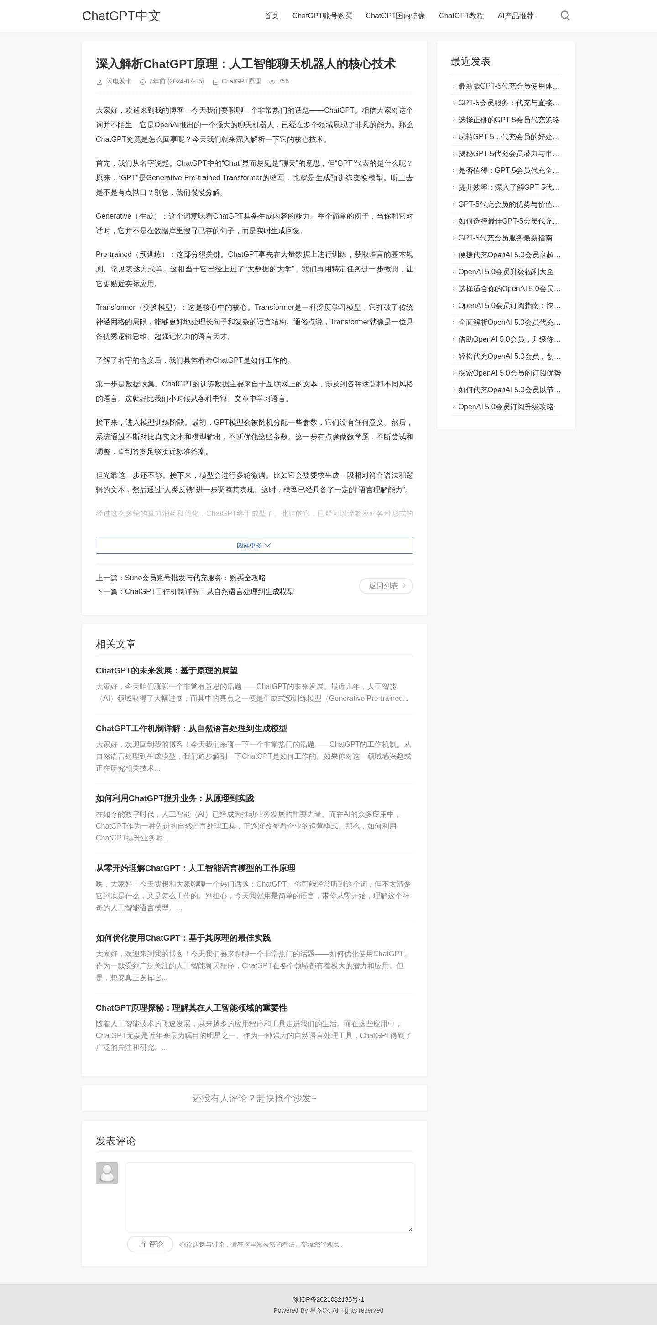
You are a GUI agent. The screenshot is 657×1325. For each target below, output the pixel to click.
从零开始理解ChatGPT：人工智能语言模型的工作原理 (195, 868)
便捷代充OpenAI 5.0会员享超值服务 (517, 255)
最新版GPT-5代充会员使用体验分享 (516, 86)
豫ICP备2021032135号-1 (328, 1299)
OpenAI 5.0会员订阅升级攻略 (506, 407)
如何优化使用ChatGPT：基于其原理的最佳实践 (183, 938)
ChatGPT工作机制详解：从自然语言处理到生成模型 (209, 591)
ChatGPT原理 (241, 81)
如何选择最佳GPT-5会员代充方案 (513, 221)
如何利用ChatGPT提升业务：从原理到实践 (175, 798)
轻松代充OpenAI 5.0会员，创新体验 (517, 356)
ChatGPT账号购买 (322, 16)
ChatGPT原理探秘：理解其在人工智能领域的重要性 (191, 1007)
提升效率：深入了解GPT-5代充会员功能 (524, 187)
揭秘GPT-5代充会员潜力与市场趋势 (516, 153)
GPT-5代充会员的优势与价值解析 (513, 204)
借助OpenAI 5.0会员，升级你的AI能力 (521, 339)
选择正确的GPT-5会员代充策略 (509, 120)
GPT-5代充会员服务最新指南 (506, 238)
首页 (271, 16)
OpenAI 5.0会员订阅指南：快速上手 (517, 305)
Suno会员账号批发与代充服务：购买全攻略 (195, 578)
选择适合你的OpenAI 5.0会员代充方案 (521, 288)
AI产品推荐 (516, 16)
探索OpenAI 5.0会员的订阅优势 (510, 373)
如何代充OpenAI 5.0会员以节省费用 (517, 390)
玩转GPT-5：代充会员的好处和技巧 (516, 137)
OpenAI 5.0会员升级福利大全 (506, 272)
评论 (156, 1244)
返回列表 (383, 585)
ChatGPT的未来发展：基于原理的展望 (167, 670)
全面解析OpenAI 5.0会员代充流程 (513, 322)
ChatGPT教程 (461, 16)
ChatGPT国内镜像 (396, 16)
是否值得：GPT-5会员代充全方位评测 (520, 170)
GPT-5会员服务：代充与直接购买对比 (520, 103)
